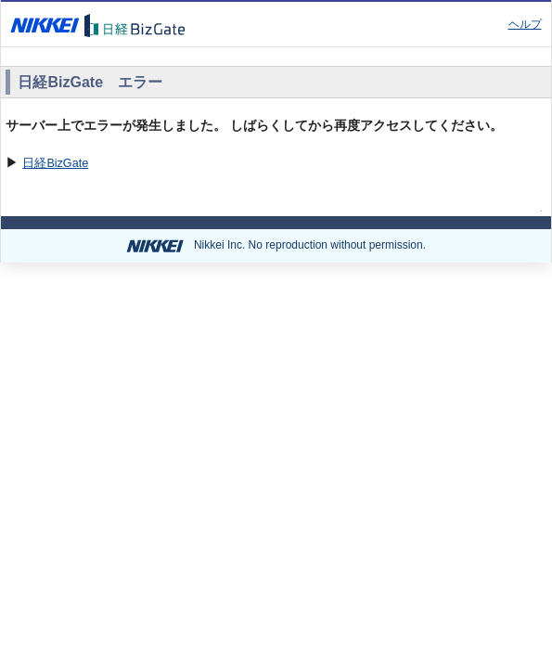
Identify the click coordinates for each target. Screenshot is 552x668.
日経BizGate (55, 163)
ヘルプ (525, 24)
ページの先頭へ (489, 207)
